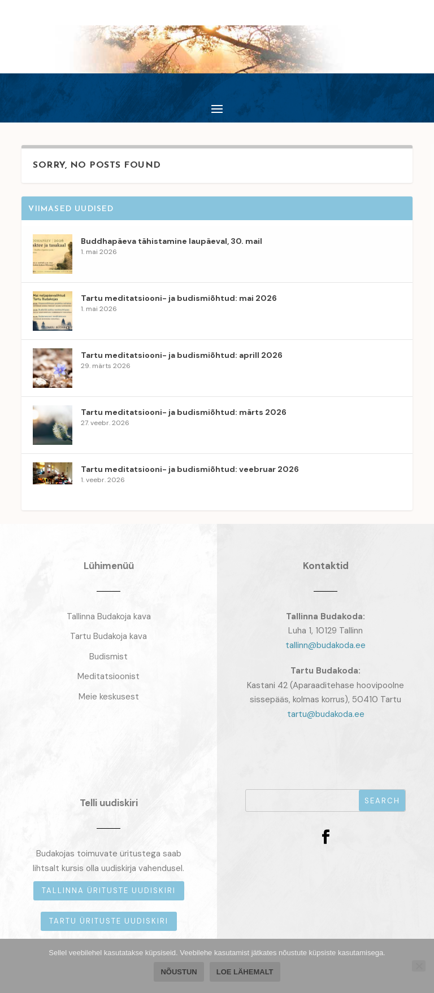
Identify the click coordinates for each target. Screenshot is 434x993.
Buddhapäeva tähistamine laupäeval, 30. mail (171, 241)
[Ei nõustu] (419, 966)
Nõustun (178, 972)
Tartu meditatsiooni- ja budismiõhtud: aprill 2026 (182, 355)
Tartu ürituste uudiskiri (108, 921)
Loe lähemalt (245, 972)
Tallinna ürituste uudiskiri (109, 890)
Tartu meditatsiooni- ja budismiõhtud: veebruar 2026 (190, 469)
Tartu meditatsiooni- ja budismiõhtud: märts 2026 (184, 412)
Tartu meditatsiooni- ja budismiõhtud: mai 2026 (179, 298)
